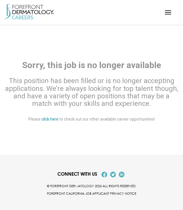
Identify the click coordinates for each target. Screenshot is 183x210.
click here (50, 119)
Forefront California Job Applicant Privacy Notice (91, 193)
